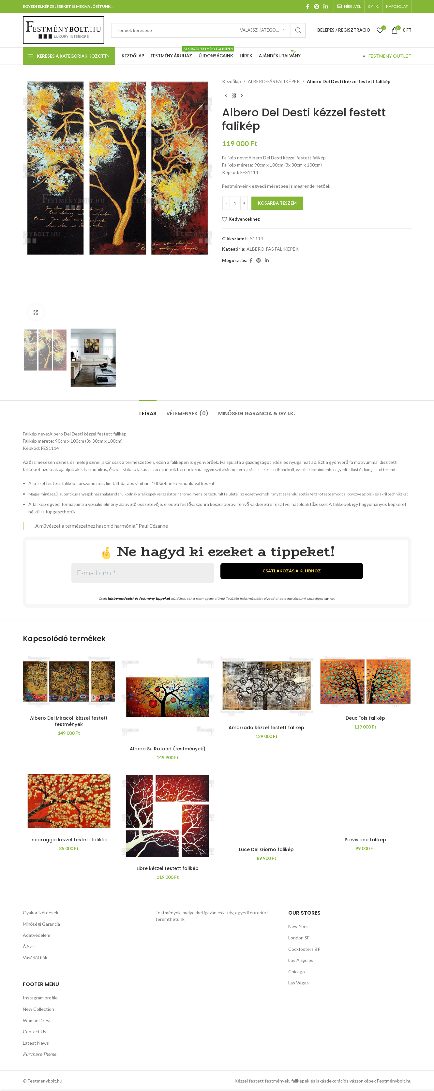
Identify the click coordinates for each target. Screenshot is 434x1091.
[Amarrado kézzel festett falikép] (266, 686)
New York (298, 926)
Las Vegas (298, 982)
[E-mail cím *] (142, 573)
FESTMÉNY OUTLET (390, 56)
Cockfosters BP (304, 949)
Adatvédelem (36, 935)
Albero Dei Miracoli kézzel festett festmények (69, 721)
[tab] (148, 410)
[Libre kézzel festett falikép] (168, 816)
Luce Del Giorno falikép (266, 849)
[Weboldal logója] (63, 29)
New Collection (38, 1009)
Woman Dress (37, 1020)
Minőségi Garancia (41, 924)
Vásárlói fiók (35, 957)
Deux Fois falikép (365, 718)
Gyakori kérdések (40, 912)
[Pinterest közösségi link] (316, 6)
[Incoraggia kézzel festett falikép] (69, 802)
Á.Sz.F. (29, 946)
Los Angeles (300, 960)
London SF (298, 937)
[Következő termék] (242, 95)
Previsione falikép (365, 839)
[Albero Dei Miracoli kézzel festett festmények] (69, 681)
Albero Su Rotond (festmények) (167, 748)
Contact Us (34, 1031)
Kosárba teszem (277, 203)
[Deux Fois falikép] (365, 681)
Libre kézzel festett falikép (168, 868)
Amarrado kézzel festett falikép (266, 727)
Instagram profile (40, 997)
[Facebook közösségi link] (308, 6)
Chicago (296, 971)
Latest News (36, 1043)
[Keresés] (208, 30)
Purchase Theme (39, 1054)
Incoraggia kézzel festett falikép (69, 839)
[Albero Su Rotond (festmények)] (168, 697)
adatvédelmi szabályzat (304, 599)
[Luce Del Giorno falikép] (266, 807)
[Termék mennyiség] (235, 203)
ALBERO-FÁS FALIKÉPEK (273, 81)
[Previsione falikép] (365, 802)
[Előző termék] (226, 95)
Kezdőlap (231, 81)
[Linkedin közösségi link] (325, 6)
